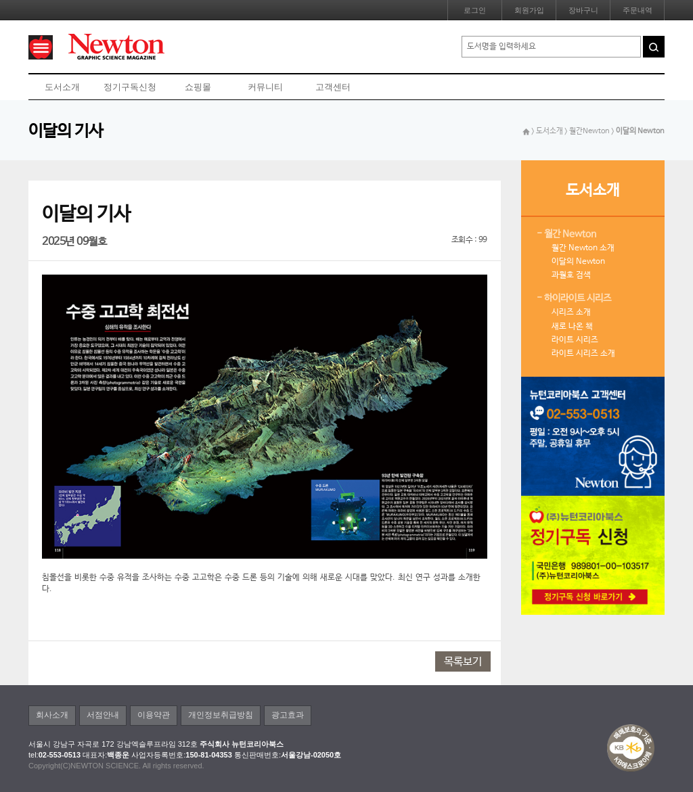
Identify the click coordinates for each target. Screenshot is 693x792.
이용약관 (153, 715)
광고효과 (287, 715)
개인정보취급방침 (220, 715)
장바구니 (583, 10)
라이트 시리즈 (575, 340)
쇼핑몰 (198, 87)
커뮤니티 (265, 87)
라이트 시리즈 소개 (583, 353)
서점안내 (103, 715)
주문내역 (637, 10)
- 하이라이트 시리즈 (574, 298)
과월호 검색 (571, 275)
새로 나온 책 (572, 326)
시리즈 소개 (571, 312)
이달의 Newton (578, 261)
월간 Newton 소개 (583, 248)
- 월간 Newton (566, 234)
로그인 (475, 10)
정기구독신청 (130, 87)
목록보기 (463, 661)
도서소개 (62, 87)
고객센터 (333, 87)
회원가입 (529, 10)
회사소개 (52, 715)
